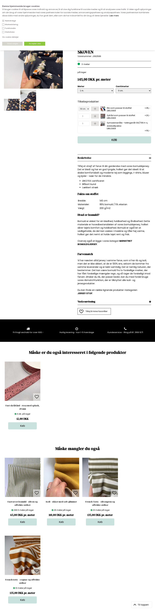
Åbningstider (45, 556)
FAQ (41, 562)
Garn (76, 562)
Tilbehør (78, 565)
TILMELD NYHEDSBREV (129, 563)
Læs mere (114, 15)
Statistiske (9, 32)
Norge (42, 565)
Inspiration (79, 577)
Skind (77, 559)
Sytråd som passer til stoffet (121, 116)
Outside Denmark (48, 568)
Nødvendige (10, 20)
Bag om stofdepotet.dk (51, 559)
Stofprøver (79, 574)
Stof (76, 556)
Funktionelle (10, 28)
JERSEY (82, 293)
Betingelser (45, 571)
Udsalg (78, 571)
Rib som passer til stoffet (119, 109)
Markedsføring (11, 24)
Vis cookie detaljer (10, 37)
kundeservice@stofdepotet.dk (19, 571)
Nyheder (78, 568)
